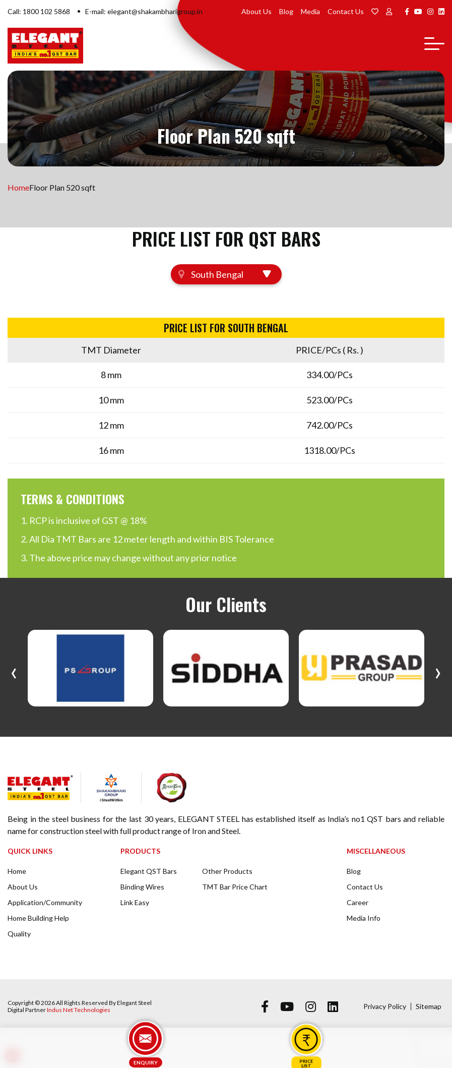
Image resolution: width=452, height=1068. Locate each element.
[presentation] (14, 670)
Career (357, 902)
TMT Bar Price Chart (235, 886)
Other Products (227, 871)
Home (18, 187)
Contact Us (346, 11)
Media (310, 11)
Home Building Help (38, 918)
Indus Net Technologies (78, 1010)
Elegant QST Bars (148, 871)
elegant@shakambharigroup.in (155, 11)
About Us (256, 11)
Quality (19, 933)
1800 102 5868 (46, 11)
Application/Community (45, 902)
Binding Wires (142, 886)
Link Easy (134, 902)
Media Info (363, 918)
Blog (286, 11)
